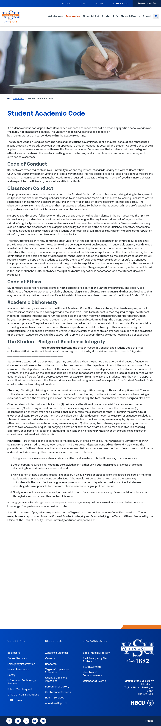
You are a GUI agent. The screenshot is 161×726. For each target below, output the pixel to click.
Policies (149, 721)
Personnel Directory (57, 686)
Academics (72, 19)
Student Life (110, 19)
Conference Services (58, 692)
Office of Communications (23, 694)
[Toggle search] (156, 19)
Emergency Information (21, 664)
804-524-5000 (145, 694)
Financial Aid (91, 19)
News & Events (130, 19)
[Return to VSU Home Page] (8, 99)
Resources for (147, 4)
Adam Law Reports (56, 703)
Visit (83, 3)
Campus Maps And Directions (56, 679)
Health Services (54, 697)
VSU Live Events (92, 667)
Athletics (120, 3)
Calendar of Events (94, 681)
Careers (50, 658)
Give (99, 3)
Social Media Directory (96, 653)
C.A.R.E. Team (15, 700)
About (147, 19)
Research (51, 664)
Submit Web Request (20, 689)
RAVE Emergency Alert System (96, 660)
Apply (66, 3)
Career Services (17, 658)
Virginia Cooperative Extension (57, 671)
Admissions (55, 19)
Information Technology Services (21, 682)
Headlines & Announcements (92, 674)
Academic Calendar (56, 653)
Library (11, 675)
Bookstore (14, 653)
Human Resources (18, 669)
